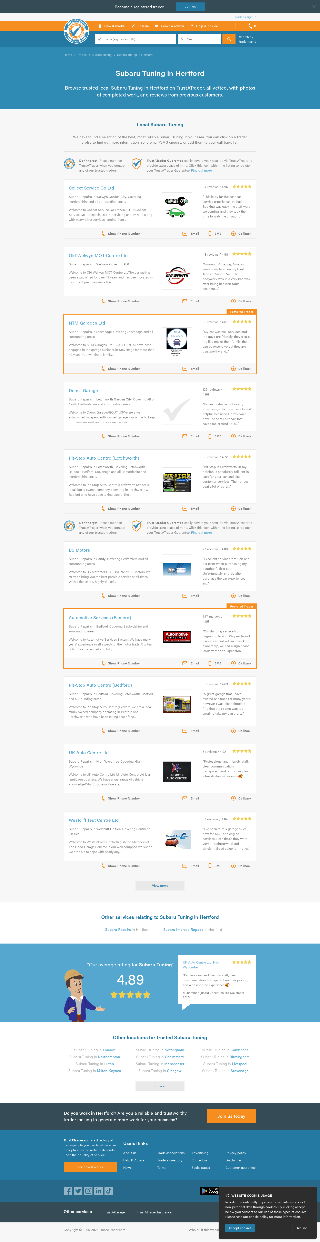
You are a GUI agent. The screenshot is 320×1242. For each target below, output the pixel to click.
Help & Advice (133, 1162)
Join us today (232, 1115)
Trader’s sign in (245, 17)
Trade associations (171, 1155)
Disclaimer (233, 1162)
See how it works (90, 1171)
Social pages (201, 1170)
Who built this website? (206, 1234)
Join (191, 6)
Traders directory (170, 1162)
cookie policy (259, 1216)
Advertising (199, 1155)
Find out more (202, 170)
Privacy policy (236, 1155)
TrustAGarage (115, 1217)
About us (130, 1155)
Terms (162, 1170)
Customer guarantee (241, 1170)
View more (160, 885)
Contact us (199, 1162)
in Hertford (127, 929)
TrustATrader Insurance (155, 1217)
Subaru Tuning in (95, 1050)
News (127, 1170)
